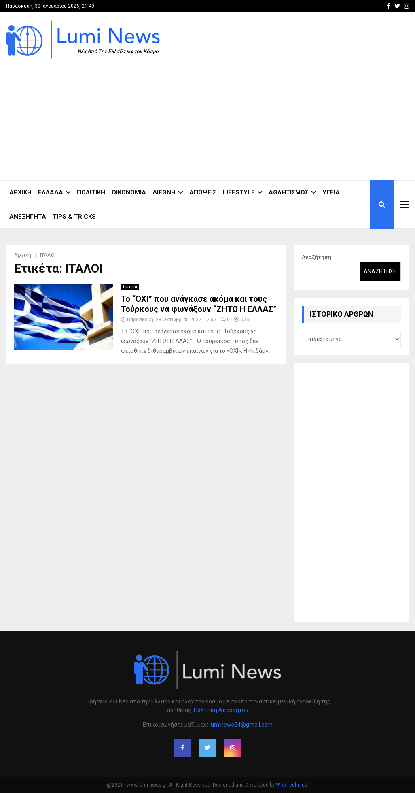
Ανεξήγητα (27, 216)
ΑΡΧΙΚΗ (20, 192)
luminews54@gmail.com (241, 724)
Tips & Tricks (74, 216)
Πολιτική (91, 192)
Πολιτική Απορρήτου (221, 710)
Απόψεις (202, 192)
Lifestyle (239, 192)
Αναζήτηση (316, 257)
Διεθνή (164, 192)
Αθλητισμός (289, 192)
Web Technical (292, 785)
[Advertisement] (261, 115)
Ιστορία (130, 287)
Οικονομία (129, 192)
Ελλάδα (50, 192)
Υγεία (331, 192)
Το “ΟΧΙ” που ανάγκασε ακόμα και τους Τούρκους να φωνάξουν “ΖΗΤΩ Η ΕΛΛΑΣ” (199, 304)
